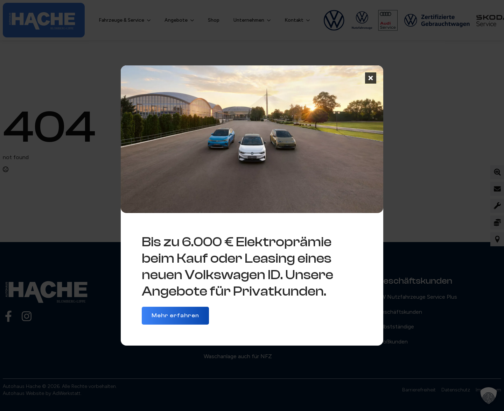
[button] (488, 395)
